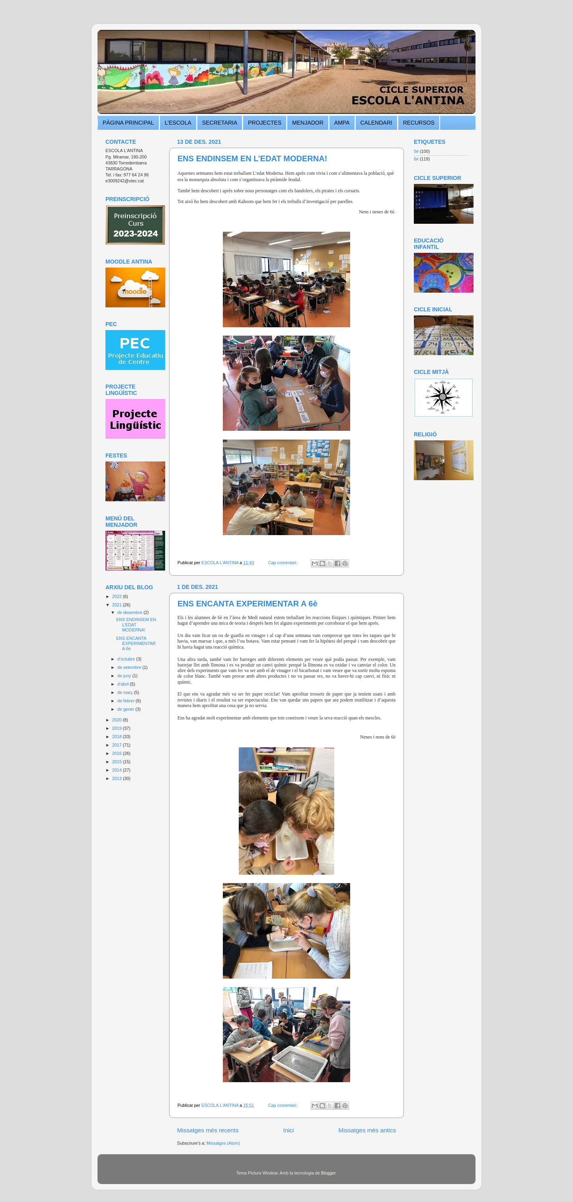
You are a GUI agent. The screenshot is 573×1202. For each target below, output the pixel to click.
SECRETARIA (219, 122)
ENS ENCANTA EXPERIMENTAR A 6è (247, 603)
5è (416, 151)
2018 (117, 736)
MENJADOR (308, 122)
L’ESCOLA (178, 122)
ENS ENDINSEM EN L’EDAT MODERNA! (252, 158)
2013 (117, 778)
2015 (117, 761)
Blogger (328, 1173)
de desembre (130, 612)
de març (125, 692)
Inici (288, 1130)
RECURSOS (419, 122)
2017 (117, 745)
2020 (117, 719)
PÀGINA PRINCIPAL (128, 122)
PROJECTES (264, 122)
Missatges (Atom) (223, 1143)
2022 (117, 596)
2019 (117, 728)
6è (416, 158)
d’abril (123, 684)
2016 (117, 753)
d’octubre (126, 659)
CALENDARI (376, 122)
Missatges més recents (208, 1130)
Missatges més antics (367, 1130)
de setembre (129, 667)
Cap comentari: (283, 562)
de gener (126, 709)
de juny (125, 675)
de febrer (126, 700)
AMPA (342, 122)
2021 (117, 604)
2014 (117, 770)
